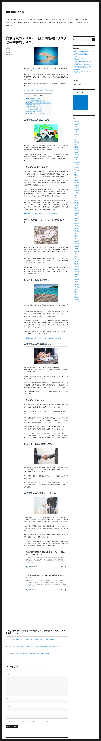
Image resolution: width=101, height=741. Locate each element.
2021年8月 (76, 162)
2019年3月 (76, 210)
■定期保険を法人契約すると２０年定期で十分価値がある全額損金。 (43, 338)
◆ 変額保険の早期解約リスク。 (34, 107)
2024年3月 (76, 124)
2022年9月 (76, 141)
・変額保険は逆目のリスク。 (35, 109)
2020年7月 (76, 184)
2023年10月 (77, 126)
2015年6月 (76, 284)
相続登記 (79, 22)
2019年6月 (76, 205)
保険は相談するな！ (16, 11)
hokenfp (8, 52)
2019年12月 (77, 195)
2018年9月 (76, 220)
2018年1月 (76, 233)
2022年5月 (76, 147)
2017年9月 (76, 240)
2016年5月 (76, 266)
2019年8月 (76, 202)
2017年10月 (77, 238)
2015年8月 (76, 281)
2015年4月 (76, 287)
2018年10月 (77, 218)
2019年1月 (76, 213)
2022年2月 (76, 152)
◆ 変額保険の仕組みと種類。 (33, 98)
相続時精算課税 (61, 22)
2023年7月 (76, 128)
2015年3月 (76, 289)
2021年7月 (76, 164)
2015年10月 (77, 278)
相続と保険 (43, 22)
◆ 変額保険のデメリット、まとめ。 (35, 113)
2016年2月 (76, 271)
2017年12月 (77, 235)
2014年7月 (76, 301)
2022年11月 (77, 138)
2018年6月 (76, 225)
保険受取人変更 (10, 22)
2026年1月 (76, 123)
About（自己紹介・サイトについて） (17, 19)
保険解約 (19, 22)
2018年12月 (77, 215)
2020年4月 (76, 189)
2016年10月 (77, 258)
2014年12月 (77, 292)
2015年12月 (77, 274)
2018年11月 (77, 217)
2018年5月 (76, 227)
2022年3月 (76, 151)
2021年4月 (76, 169)
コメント (9, 671)
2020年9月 (76, 180)
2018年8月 (76, 222)
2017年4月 (76, 248)
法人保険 (46, 19)
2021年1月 (76, 174)
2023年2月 (76, 133)
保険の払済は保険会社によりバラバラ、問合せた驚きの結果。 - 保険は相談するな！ (37, 643)
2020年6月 (76, 185)
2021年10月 (77, 159)
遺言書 (86, 22)
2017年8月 (76, 241)
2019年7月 (76, 203)
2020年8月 (76, 182)
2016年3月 (76, 269)
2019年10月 (77, 198)
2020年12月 (77, 175)
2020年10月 (77, 179)
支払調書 (35, 22)
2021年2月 (76, 172)
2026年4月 (76, 121)
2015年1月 (76, 291)
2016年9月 (76, 259)
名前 (8, 695)
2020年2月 (76, 192)
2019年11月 (77, 197)
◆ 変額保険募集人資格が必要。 (34, 111)
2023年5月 (76, 131)
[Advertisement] (46, 603)
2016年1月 (76, 273)
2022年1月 (76, 154)
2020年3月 (76, 190)
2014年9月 (76, 297)
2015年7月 (76, 283)
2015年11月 (77, 276)
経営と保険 (69, 19)
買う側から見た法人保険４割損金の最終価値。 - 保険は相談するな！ (32, 650)
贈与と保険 (52, 22)
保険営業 (39, 19)
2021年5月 (76, 167)
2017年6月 (76, 245)
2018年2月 (76, 231)
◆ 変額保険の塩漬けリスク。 (33, 105)
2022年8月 (76, 142)
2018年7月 (76, 223)
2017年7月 (76, 243)
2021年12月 (77, 156)
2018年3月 (76, 230)
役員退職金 (85, 19)
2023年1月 (76, 134)
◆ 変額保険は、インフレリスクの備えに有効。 (38, 103)
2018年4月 (76, 228)
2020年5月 (76, 187)
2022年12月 (77, 136)
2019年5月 (76, 207)
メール (8, 703)
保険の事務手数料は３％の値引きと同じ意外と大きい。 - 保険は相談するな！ (35, 636)
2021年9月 (76, 161)
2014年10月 (77, 296)
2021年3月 (76, 170)
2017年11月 (77, 236)
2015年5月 (76, 286)
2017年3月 (76, 250)
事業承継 (77, 19)
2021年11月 (77, 157)
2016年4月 (76, 268)
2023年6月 (76, 129)
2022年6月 (76, 146)
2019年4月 (76, 208)
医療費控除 (71, 22)
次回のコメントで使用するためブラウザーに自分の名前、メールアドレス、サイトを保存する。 (30, 718)
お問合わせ (9, 26)
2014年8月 (76, 299)
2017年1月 (76, 253)
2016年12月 (77, 255)
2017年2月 (76, 251)
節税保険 (54, 19)
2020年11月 (77, 177)
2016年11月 (77, 256)
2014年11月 (77, 294)
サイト (7, 710)
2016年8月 (76, 261)
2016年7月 (76, 263)
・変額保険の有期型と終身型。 (36, 100)
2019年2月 (76, 212)
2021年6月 (76, 166)
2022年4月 (76, 149)
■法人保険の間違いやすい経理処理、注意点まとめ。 (39, 90)
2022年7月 (76, 144)
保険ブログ (27, 22)
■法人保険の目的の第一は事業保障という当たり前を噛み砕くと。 (42, 213)
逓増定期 (61, 19)
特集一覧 (32, 19)
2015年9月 (76, 279)
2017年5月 (76, 246)
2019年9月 (76, 200)
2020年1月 (76, 194)
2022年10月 (77, 139)
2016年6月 (76, 264)
